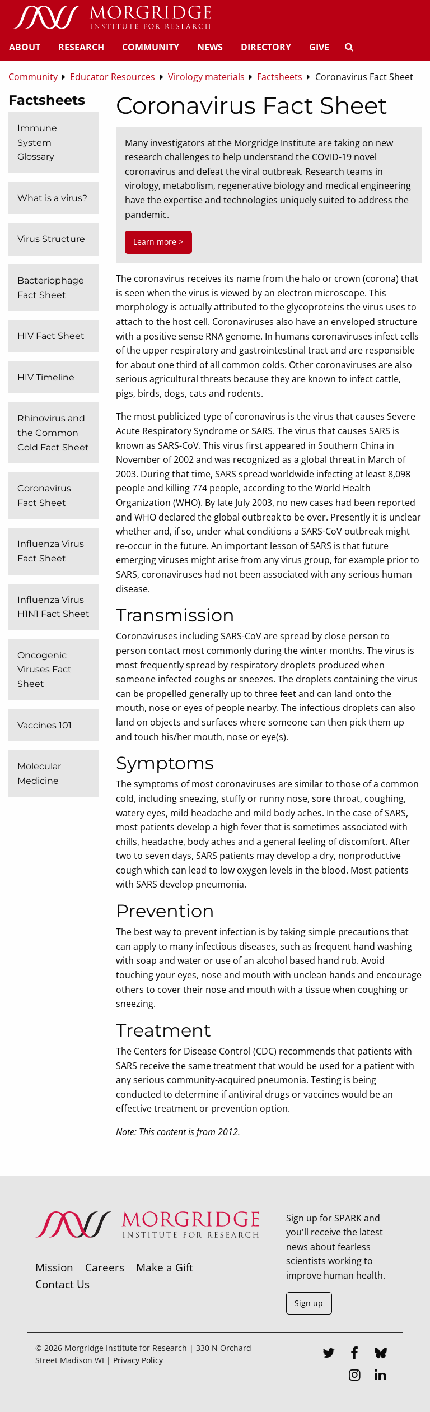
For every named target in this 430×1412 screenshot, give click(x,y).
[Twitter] (328, 1354)
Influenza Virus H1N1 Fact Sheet (53, 607)
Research (81, 47)
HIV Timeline (45, 377)
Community (150, 47)
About (24, 47)
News (210, 47)
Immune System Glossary (37, 142)
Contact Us (62, 1284)
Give (319, 47)
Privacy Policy (138, 1360)
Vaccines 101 (44, 725)
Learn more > (158, 241)
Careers (104, 1267)
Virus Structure (51, 239)
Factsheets (46, 100)
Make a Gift (164, 1267)
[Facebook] (354, 1354)
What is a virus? (52, 198)
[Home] (112, 18)
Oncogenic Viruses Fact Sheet (44, 669)
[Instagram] (354, 1376)
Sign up (309, 1303)
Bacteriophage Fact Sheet (50, 287)
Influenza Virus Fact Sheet (50, 551)
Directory (266, 47)
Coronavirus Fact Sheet (44, 495)
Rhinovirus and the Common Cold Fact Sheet (53, 432)
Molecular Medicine (39, 773)
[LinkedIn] (380, 1376)
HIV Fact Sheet (51, 336)
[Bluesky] (380, 1354)
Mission (54, 1267)
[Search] (348, 47)
